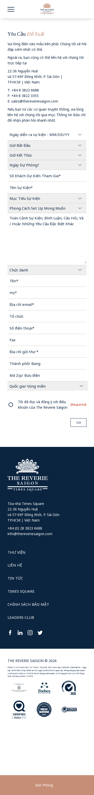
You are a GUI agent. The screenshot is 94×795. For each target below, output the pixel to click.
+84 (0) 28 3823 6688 (25, 528)
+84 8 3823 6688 (25, 90)
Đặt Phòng (44, 785)
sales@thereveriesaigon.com (34, 101)
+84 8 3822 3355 (25, 95)
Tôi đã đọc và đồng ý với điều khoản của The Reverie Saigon (42, 404)
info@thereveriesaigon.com (30, 533)
